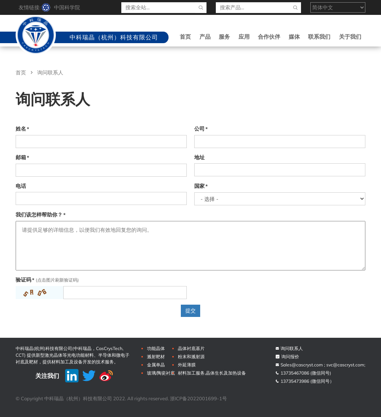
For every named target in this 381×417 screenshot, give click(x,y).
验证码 (23, 279)
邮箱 (21, 157)
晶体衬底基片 (191, 348)
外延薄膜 (187, 365)
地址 (199, 157)
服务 (224, 36)
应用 (244, 36)
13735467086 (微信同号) (303, 373)
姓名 (21, 128)
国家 (199, 186)
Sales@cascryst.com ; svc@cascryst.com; (320, 365)
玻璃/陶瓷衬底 (161, 373)
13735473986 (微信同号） (304, 381)
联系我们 (319, 36)
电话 (21, 186)
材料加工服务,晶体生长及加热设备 (212, 373)
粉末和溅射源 (191, 356)
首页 (185, 36)
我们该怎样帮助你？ (39, 214)
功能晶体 (156, 348)
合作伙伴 (269, 36)
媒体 (294, 36)
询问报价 (287, 356)
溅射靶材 (156, 356)
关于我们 (350, 36)
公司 (199, 128)
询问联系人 (289, 348)
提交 (190, 310)
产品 (205, 36)
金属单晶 (156, 365)
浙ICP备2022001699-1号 (198, 398)
